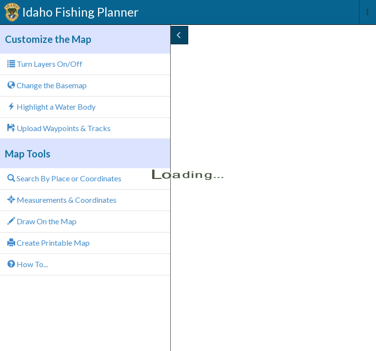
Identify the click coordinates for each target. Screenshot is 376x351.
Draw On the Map (42, 221)
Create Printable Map (48, 242)
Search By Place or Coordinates (64, 178)
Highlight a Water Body (51, 106)
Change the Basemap (47, 85)
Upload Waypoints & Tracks (59, 128)
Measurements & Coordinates (62, 199)
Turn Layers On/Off (44, 63)
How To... (27, 264)
